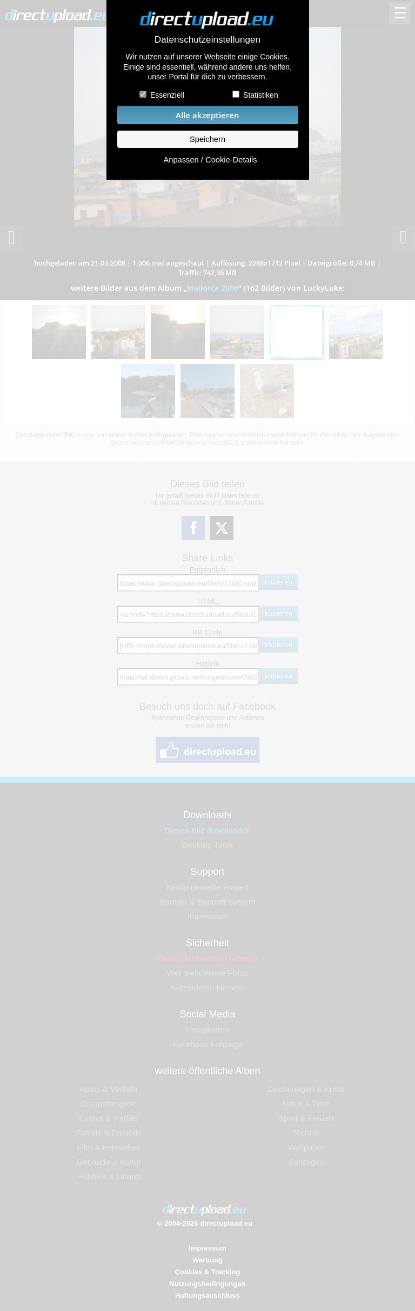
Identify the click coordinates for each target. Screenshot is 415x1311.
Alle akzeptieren (207, 115)
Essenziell (167, 95)
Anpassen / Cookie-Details (210, 159)
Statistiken (260, 95)
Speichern (207, 139)
